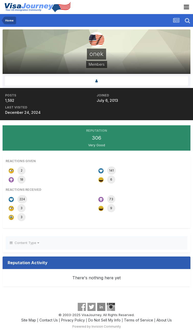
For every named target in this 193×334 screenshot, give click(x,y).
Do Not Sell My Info (104, 320)
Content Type (24, 243)
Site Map (28, 320)
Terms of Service (138, 320)
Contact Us (48, 320)
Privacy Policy (73, 320)
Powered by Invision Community (96, 326)
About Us (164, 320)
